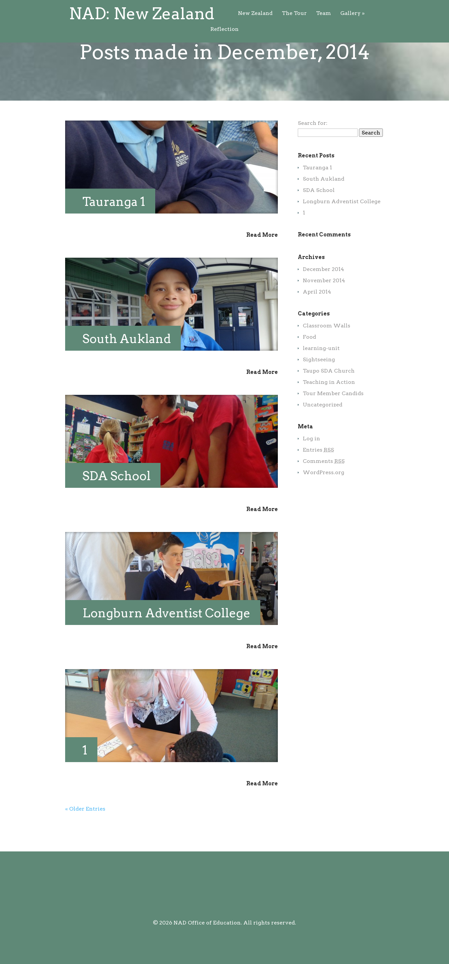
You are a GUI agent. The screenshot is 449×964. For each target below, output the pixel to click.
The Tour (198, 13)
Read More (262, 261)
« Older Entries (85, 835)
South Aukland (126, 365)
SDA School (116, 502)
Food (309, 363)
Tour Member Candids (333, 420)
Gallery (257, 13)
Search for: (312, 149)
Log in (311, 465)
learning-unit (321, 375)
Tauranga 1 (113, 228)
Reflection (293, 13)
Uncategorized (322, 431)
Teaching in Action (329, 408)
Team (228, 13)
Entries (318, 476)
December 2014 (323, 296)
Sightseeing (319, 386)
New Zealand (160, 13)
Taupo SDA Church (329, 397)
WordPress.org (323, 499)
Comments (324, 487)
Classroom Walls (326, 352)
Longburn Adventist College (166, 639)
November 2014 (324, 307)
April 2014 (317, 318)
